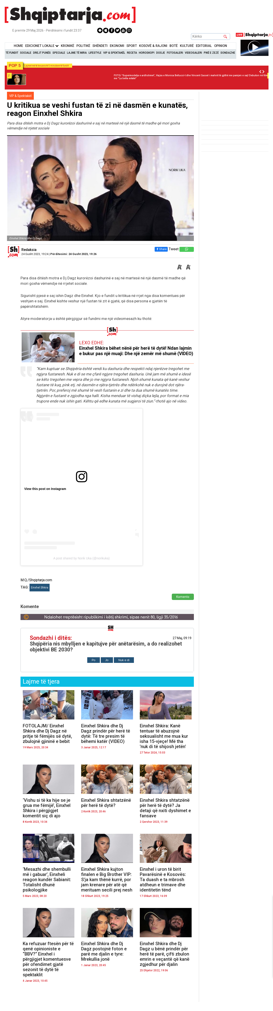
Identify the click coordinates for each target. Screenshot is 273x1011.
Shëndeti (100, 46)
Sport (131, 46)
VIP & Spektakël (114, 52)
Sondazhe (227, 52)
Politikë (83, 46)
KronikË (67, 46)
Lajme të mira (77, 52)
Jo (106, 660)
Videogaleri (193, 52)
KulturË (187, 46)
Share (161, 249)
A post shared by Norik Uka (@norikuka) (81, 558)
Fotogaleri (175, 52)
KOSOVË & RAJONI (153, 46)
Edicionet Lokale (42, 46)
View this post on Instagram (45, 489)
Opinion (220, 46)
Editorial (204, 46)
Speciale (59, 52)
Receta (132, 52)
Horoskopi (146, 52)
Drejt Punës (42, 52)
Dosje (160, 52)
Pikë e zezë (211, 52)
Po (93, 660)
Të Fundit (12, 52)
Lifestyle (95, 52)
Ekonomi (117, 46)
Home (18, 46)
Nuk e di (123, 660)
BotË (174, 46)
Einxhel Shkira (39, 587)
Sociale (25, 52)
